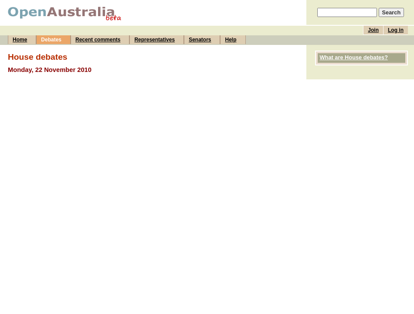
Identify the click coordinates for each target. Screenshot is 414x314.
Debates (51, 40)
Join (373, 30)
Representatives (154, 40)
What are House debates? (354, 57)
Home (20, 40)
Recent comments (97, 40)
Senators (200, 40)
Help (230, 40)
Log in (396, 30)
